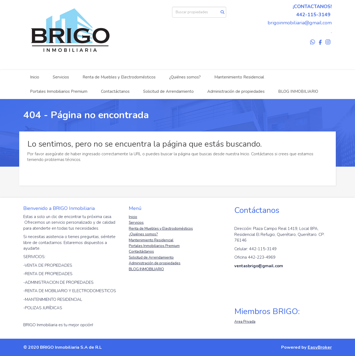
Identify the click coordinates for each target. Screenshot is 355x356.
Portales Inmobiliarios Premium (58, 91)
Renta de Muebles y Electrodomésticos (119, 77)
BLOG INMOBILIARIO (298, 91)
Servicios (61, 77)
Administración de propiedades (236, 91)
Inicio (34, 77)
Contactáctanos (115, 91)
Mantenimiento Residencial (239, 77)
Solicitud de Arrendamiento (168, 91)
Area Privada (244, 321)
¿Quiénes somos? (185, 77)
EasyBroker (320, 347)
